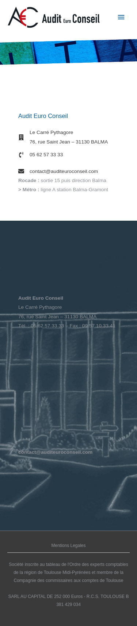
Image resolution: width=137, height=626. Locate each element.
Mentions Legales (68, 545)
